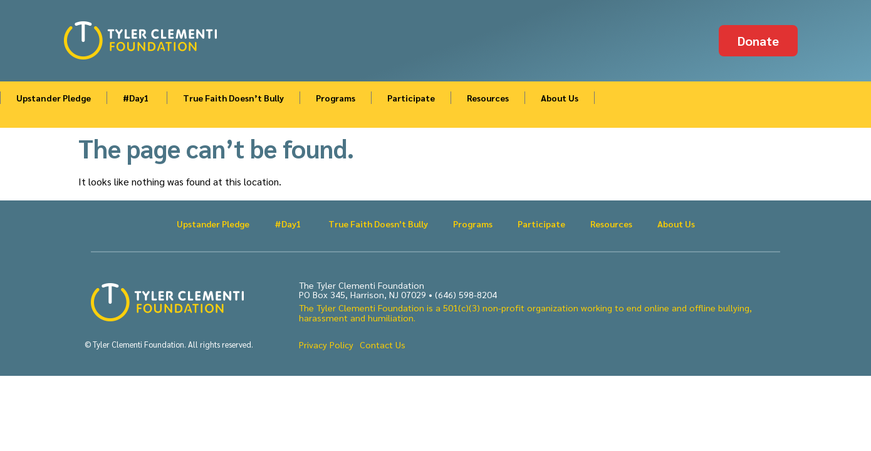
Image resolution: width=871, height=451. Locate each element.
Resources (488, 97)
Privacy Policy (326, 344)
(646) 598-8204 (466, 294)
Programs (335, 97)
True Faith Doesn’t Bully (233, 97)
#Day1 (137, 97)
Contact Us (382, 344)
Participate (411, 97)
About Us (559, 97)
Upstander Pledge (53, 97)
